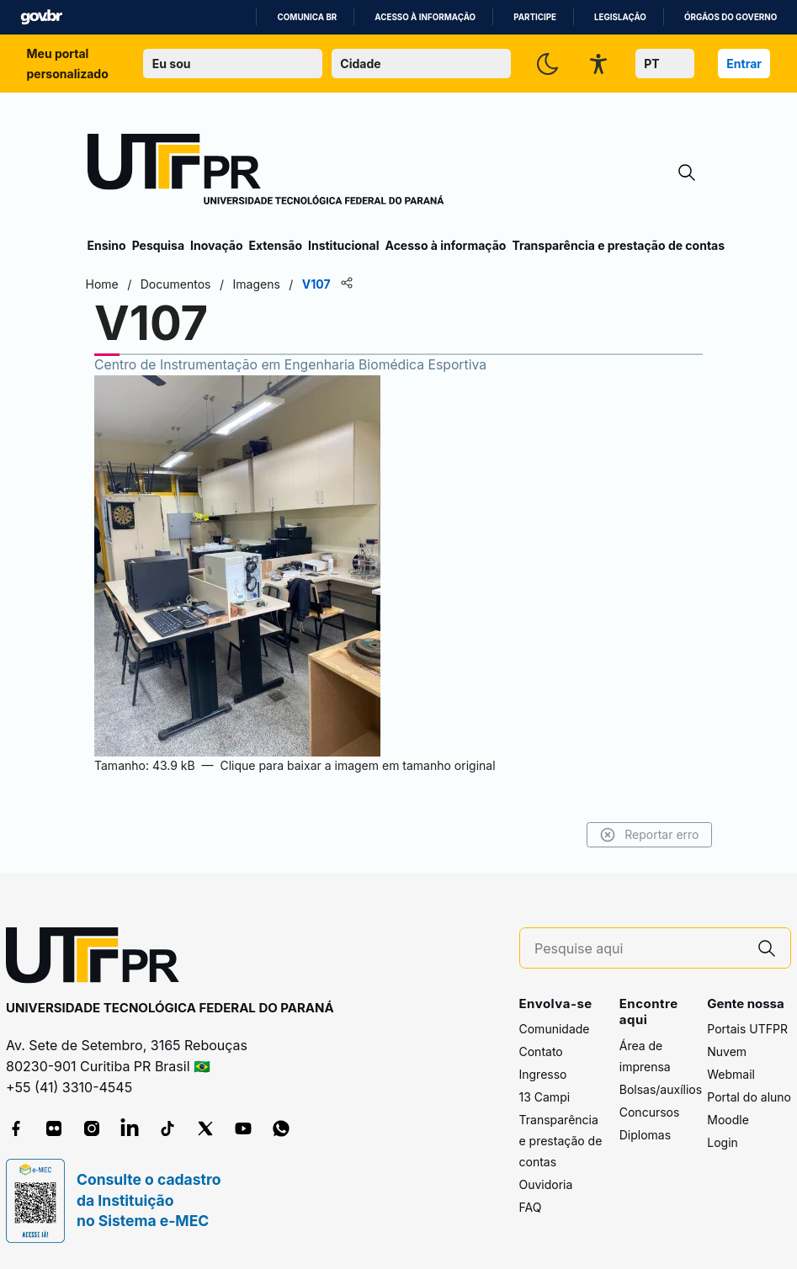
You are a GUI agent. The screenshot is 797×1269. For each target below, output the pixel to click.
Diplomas (645, 1135)
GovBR (41, 17)
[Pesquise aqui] (638, 949)
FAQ (530, 1207)
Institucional (344, 245)
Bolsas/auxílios (660, 1089)
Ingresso (543, 1074)
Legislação (620, 17)
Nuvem (727, 1051)
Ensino (107, 245)
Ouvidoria (546, 1184)
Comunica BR (307, 17)
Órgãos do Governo (730, 17)
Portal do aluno (749, 1097)
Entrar (744, 63)
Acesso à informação (425, 17)
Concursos (649, 1112)
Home (104, 284)
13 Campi (545, 1097)
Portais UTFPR (747, 1029)
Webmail (731, 1074)
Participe (534, 17)
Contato (541, 1051)
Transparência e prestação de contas (618, 245)
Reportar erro (648, 834)
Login (722, 1142)
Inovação (216, 245)
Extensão (275, 245)
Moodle (728, 1119)
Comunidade (554, 1029)
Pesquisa (158, 245)
